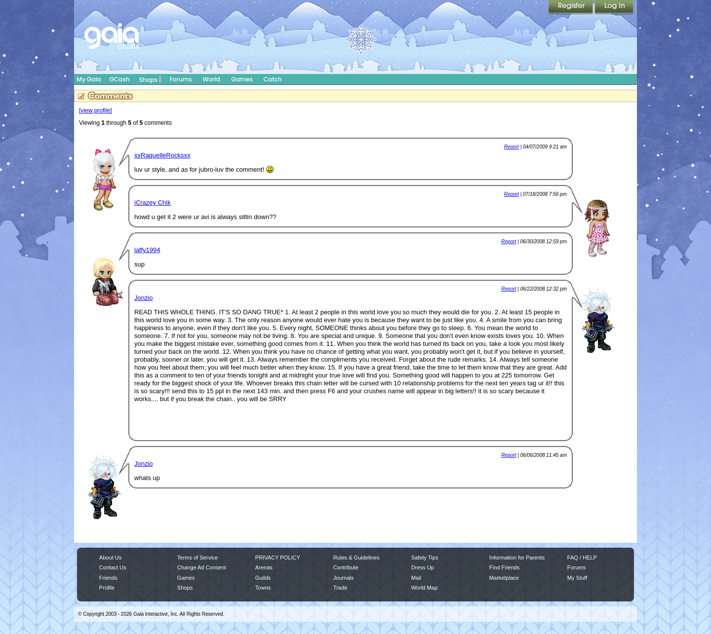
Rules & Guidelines (356, 557)
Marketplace (504, 578)
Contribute (345, 567)
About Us (110, 557)
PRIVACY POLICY (277, 557)
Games (242, 79)
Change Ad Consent (201, 567)
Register (571, 7)
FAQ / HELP (582, 557)
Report (511, 146)
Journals (343, 578)
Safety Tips (424, 557)
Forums (180, 79)
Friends (108, 578)
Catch (273, 79)
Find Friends (504, 567)
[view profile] (95, 110)
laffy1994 (147, 250)
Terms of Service (197, 557)
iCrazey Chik (152, 202)
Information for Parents (517, 557)
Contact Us (112, 567)
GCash (120, 79)
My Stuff (577, 578)
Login (614, 7)
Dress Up (422, 567)
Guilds (263, 578)
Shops (150, 79)
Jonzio (143, 297)
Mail (416, 578)
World (211, 79)
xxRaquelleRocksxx (162, 155)
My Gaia (89, 79)
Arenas (264, 567)
